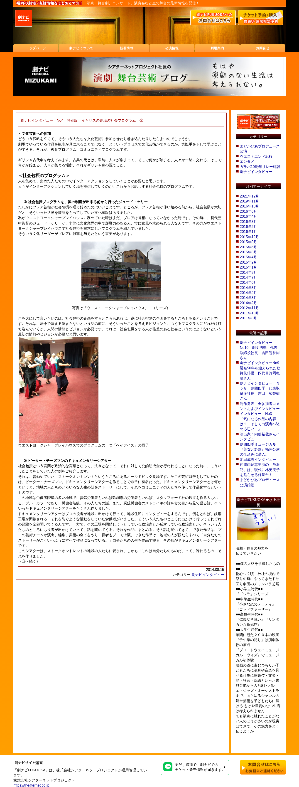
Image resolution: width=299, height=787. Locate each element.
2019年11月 (249, 201)
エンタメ (247, 161)
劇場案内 (217, 48)
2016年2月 (248, 227)
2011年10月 (249, 313)
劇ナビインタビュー (207, 575)
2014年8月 (248, 272)
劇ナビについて (81, 48)
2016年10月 (249, 206)
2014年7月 (248, 277)
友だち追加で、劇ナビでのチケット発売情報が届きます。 (194, 767)
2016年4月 (248, 216)
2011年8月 (248, 318)
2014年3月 (248, 298)
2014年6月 (248, 282)
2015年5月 (248, 252)
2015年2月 (248, 262)
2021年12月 (249, 196)
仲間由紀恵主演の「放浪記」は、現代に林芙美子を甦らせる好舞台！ (260, 470)
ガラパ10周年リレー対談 (260, 167)
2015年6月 (248, 247)
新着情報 (126, 48)
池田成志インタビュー (258, 459)
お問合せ (263, 48)
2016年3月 (248, 222)
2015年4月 (248, 257)
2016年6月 (248, 211)
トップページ (36, 48)
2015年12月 (249, 237)
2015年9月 (248, 242)
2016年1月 (248, 232)
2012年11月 (249, 308)
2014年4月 (248, 293)
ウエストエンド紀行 (256, 156)
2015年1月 (248, 267)
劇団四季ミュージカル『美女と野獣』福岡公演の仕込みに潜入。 (260, 449)
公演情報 (172, 48)
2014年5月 (248, 288)
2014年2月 (248, 303)
